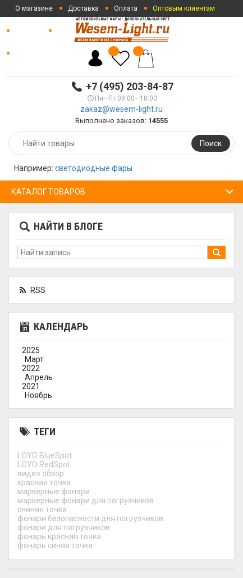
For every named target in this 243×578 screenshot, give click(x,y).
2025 (31, 350)
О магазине (34, 8)
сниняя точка (42, 509)
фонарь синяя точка (55, 545)
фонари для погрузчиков (63, 527)
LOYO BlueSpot (44, 455)
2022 (31, 368)
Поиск (211, 143)
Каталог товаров (48, 191)
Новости (28, 31)
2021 (31, 386)
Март (34, 359)
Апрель (39, 377)
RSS (31, 290)
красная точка (44, 482)
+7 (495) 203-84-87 (129, 86)
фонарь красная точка (59, 536)
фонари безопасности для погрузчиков (90, 518)
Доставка (83, 8)
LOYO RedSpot (43, 464)
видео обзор (40, 473)
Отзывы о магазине (176, 31)
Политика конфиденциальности (66, 53)
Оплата (125, 8)
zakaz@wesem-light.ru (121, 109)
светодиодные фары (93, 168)
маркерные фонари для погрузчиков (85, 500)
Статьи (68, 31)
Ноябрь (38, 395)
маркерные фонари (53, 491)
